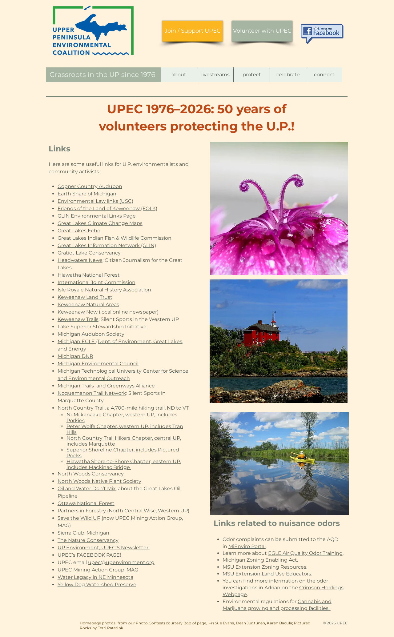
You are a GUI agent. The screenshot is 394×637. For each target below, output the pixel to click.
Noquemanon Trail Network (92, 393)
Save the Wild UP (79, 518)
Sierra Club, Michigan (83, 533)
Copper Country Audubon (90, 186)
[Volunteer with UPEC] (262, 31)
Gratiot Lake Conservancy (89, 253)
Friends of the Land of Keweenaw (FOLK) (107, 208)
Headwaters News (80, 260)
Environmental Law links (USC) (95, 201)
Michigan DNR (75, 356)
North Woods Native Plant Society (99, 481)
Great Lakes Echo (79, 231)
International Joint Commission (96, 282)
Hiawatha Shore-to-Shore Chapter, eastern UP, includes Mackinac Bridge (123, 464)
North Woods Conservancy (91, 474)
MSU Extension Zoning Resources (264, 567)
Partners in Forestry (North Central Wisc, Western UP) (123, 511)
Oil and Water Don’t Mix (87, 488)
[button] (179, 74)
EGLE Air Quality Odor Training (305, 553)
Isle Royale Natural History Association (104, 290)
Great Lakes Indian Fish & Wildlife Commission (114, 238)
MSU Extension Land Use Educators (267, 574)
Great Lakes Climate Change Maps (100, 223)
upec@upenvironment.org (121, 562)
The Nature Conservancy (88, 540)
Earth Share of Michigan (87, 194)
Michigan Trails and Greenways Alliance (106, 386)
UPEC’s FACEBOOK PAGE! (89, 555)
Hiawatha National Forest (89, 275)
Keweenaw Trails (78, 319)
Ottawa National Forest (86, 503)
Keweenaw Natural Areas (88, 304)
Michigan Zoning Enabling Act (260, 560)
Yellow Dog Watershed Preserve (97, 584)
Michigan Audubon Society (91, 334)
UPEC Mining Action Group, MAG (98, 570)
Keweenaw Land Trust (85, 297)
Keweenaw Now (78, 312)
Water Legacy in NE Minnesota (95, 577)
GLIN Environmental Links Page (97, 216)
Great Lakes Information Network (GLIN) (107, 245)
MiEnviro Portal (247, 546)
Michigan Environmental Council (98, 364)
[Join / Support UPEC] (192, 31)
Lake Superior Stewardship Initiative (102, 327)
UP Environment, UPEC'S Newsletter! (104, 548)
